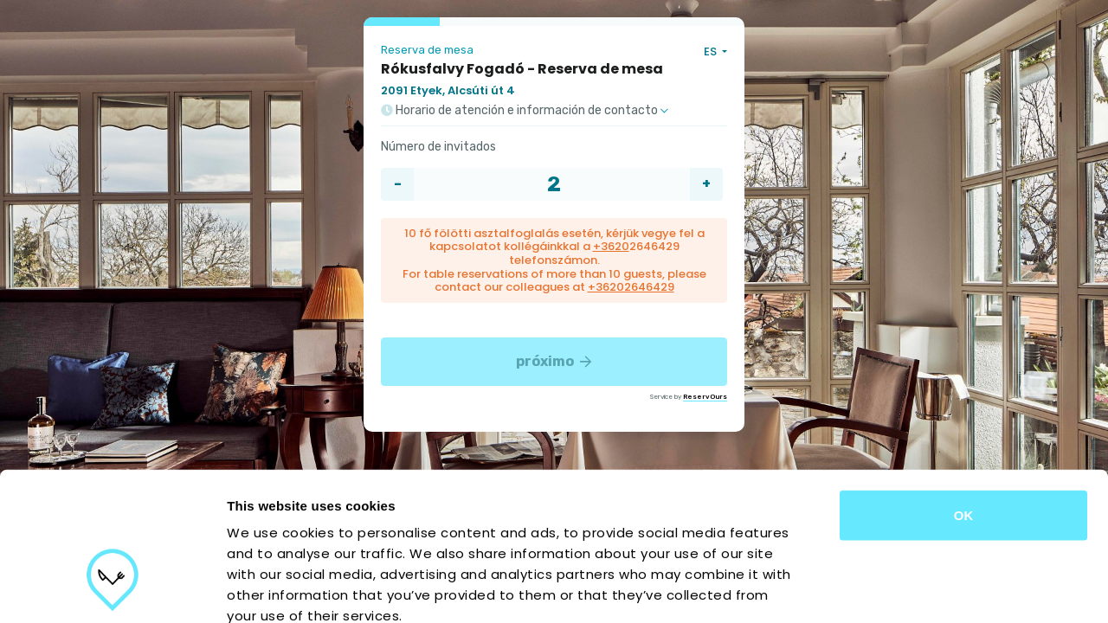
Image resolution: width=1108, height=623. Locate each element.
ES (711, 51)
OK (964, 397)
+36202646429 (631, 287)
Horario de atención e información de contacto (524, 111)
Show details (908, 588)
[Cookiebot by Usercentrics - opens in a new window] (112, 589)
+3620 (611, 246)
